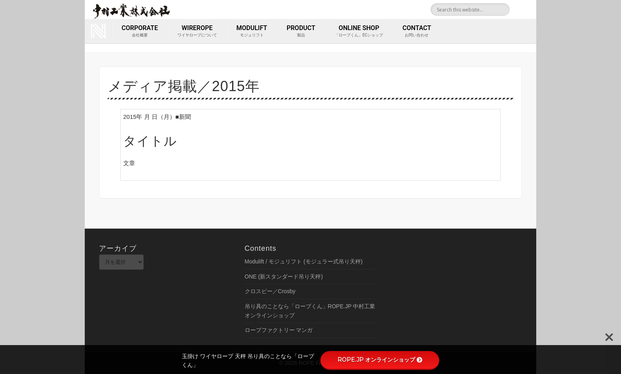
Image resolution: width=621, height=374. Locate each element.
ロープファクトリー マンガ (279, 330)
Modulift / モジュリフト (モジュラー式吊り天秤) (304, 261)
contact (416, 31)
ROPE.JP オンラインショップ (379, 359)
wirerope (197, 31)
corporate (140, 31)
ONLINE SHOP (359, 31)
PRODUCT (301, 31)
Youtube (527, 9)
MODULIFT (251, 31)
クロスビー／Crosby (270, 291)
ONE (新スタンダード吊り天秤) (284, 276)
